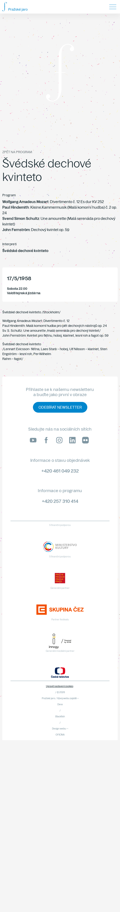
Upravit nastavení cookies (59, 686)
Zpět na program (17, 152)
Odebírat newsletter (60, 407)
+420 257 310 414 (60, 501)
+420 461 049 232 (60, 471)
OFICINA (60, 734)
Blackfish (60, 716)
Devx (60, 704)
